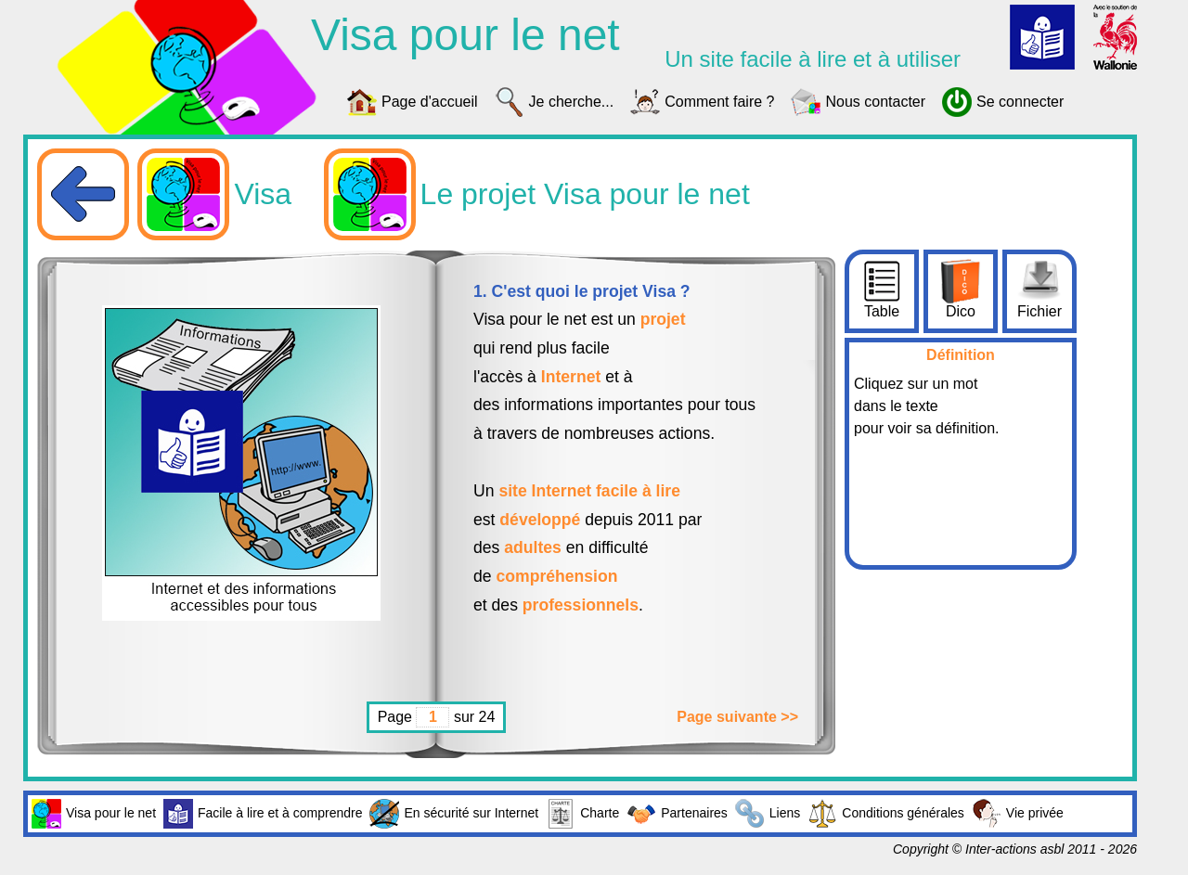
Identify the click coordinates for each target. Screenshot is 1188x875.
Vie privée (1018, 814)
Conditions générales (885, 814)
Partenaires (677, 814)
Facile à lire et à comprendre (262, 814)
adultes (533, 547)
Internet (571, 376)
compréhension (556, 576)
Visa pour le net (94, 814)
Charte (582, 814)
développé (539, 519)
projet (663, 319)
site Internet (544, 491)
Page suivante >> (737, 717)
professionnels (581, 605)
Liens (767, 814)
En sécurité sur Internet (453, 814)
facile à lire (638, 491)
